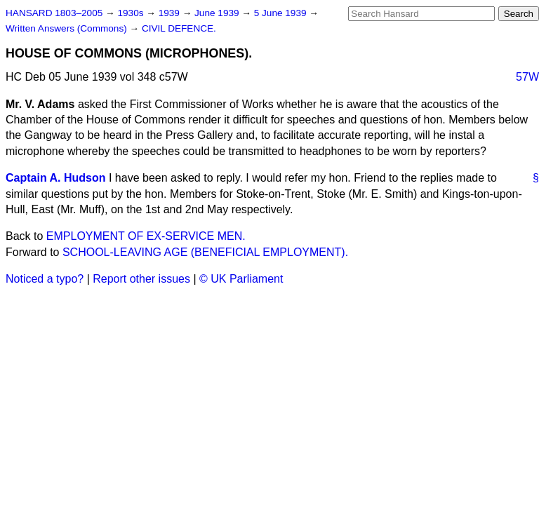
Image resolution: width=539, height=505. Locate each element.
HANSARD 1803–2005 (54, 13)
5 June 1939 (282, 13)
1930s (131, 13)
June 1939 (217, 13)
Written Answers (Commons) (68, 28)
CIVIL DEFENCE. (179, 28)
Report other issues (141, 279)
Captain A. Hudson (56, 178)
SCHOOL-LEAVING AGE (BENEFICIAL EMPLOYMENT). (205, 252)
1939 (170, 13)
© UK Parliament (241, 279)
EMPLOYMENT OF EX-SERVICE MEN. (146, 236)
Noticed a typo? (45, 279)
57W (527, 77)
